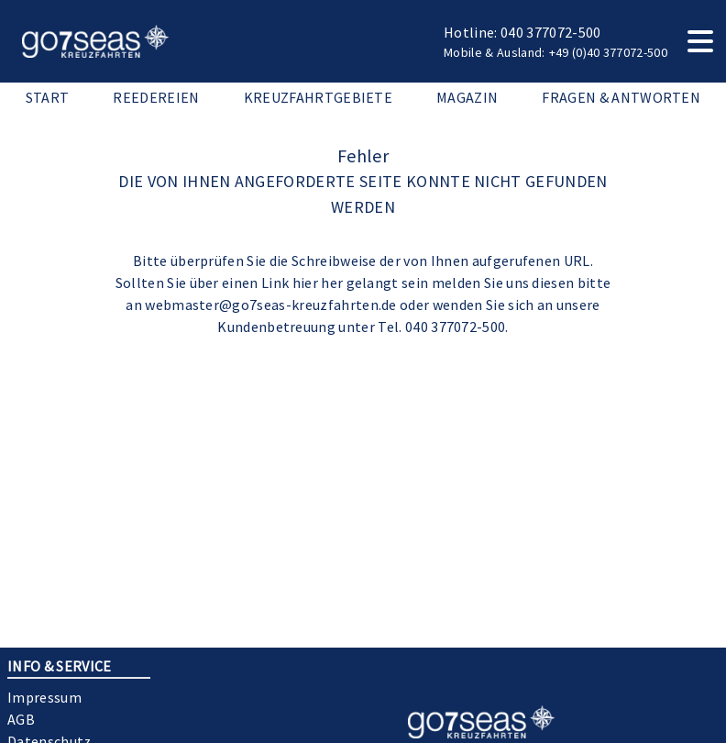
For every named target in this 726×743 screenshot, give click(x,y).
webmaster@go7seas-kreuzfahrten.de (271, 304)
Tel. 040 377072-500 (441, 326)
